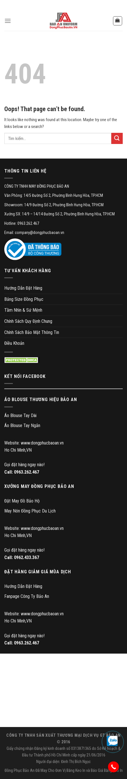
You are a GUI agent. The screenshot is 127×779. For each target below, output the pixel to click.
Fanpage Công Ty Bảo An (26, 596)
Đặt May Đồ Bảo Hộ (22, 501)
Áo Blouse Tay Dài (20, 415)
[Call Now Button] (113, 766)
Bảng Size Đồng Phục (23, 299)
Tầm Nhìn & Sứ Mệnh (23, 310)
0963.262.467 (26, 472)
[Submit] (117, 138)
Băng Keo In (75, 770)
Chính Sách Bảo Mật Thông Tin (31, 332)
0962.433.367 (26, 557)
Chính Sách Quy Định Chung (28, 321)
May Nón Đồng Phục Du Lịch (30, 511)
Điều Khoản (14, 343)
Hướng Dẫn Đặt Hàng (23, 288)
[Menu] (7, 21)
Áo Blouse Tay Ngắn (22, 425)
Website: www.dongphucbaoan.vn (34, 443)
